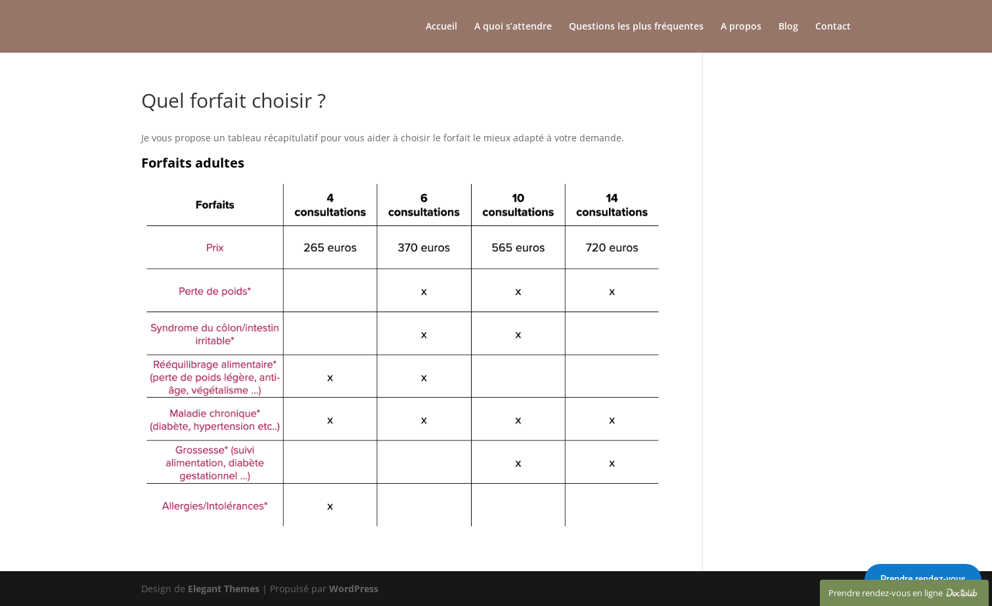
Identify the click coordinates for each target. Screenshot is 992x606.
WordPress (353, 588)
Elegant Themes (223, 588)
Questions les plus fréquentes (636, 27)
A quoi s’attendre (513, 27)
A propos (741, 27)
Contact (833, 27)
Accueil (441, 27)
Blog (788, 27)
